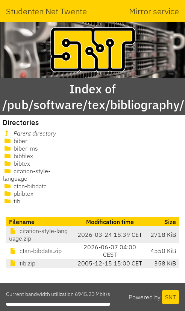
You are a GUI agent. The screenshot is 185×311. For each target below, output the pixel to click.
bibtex (16, 163)
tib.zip (22, 263)
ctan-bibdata (25, 186)
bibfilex (18, 156)
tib (11, 201)
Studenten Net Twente (46, 11)
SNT (170, 297)
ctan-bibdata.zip (35, 251)
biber (15, 141)
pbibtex (18, 193)
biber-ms (20, 148)
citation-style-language (26, 174)
